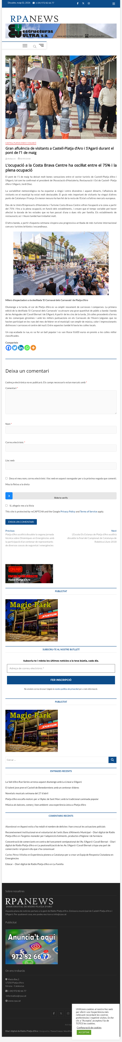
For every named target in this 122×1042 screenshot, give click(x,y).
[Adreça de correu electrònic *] (61, 541)
